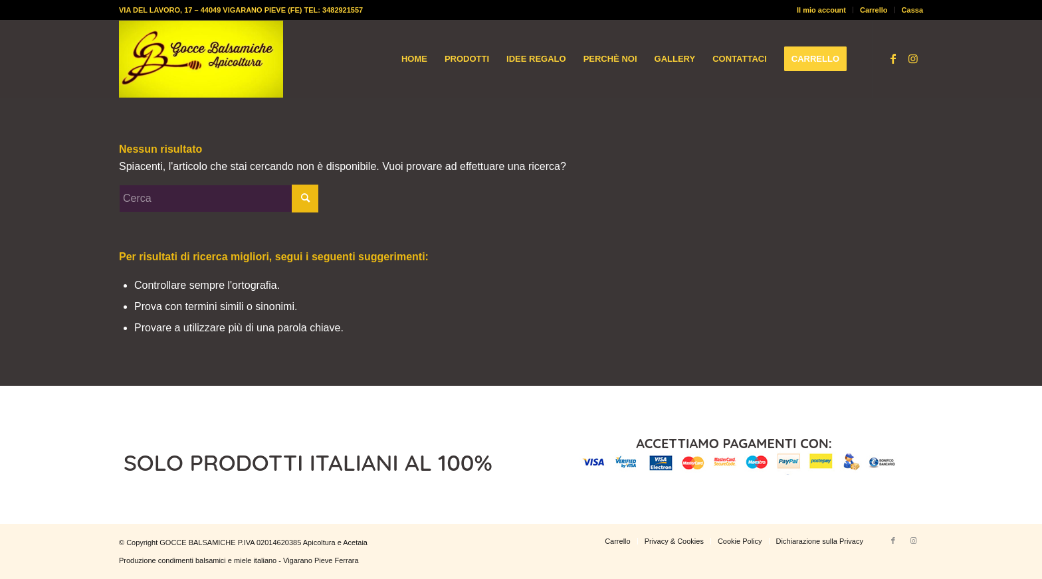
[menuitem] (821, 10)
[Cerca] (218, 198)
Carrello (874, 10)
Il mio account (821, 10)
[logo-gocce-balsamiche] (201, 59)
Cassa (912, 10)
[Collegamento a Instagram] (913, 58)
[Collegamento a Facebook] (893, 58)
